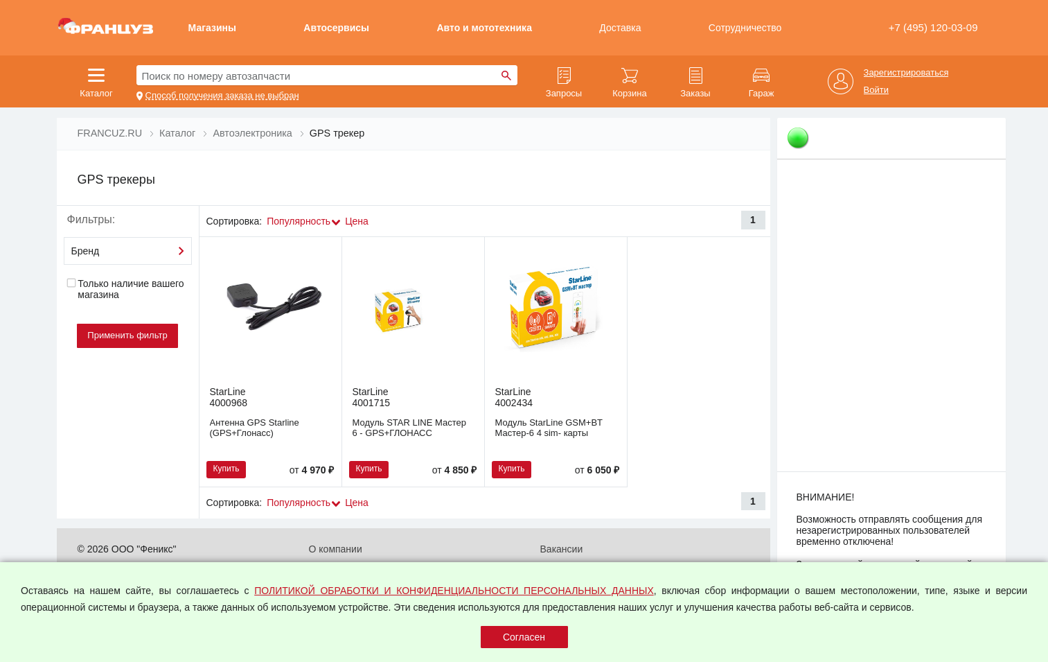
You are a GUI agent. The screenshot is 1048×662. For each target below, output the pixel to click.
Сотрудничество (745, 27)
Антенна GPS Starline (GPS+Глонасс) (254, 427)
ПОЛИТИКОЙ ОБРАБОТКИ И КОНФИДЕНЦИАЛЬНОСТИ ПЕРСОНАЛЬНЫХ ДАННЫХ (454, 590)
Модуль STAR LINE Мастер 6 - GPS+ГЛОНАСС (410, 427)
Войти (876, 90)
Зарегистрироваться (906, 73)
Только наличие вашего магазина (125, 289)
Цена (356, 221)
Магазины (212, 27)
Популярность (298, 221)
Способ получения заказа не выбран (222, 96)
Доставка (620, 27)
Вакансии (561, 549)
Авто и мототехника (484, 27)
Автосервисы (336, 27)
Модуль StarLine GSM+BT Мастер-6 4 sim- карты (549, 427)
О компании (335, 549)
